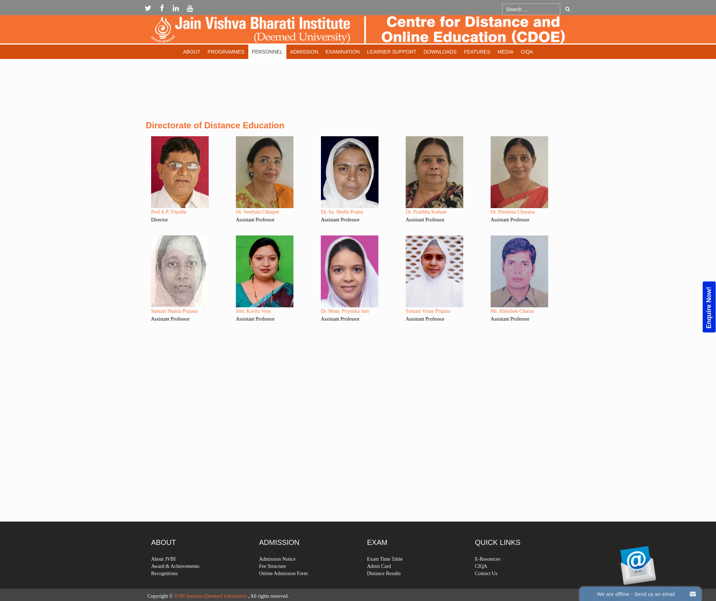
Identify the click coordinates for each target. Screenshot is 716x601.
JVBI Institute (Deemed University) (210, 596)
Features (477, 52)
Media (505, 52)
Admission (304, 52)
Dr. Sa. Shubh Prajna (342, 212)
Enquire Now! (708, 308)
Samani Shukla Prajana (156, 311)
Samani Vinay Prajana (410, 311)
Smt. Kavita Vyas (235, 311)
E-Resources (487, 575)
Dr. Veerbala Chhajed (239, 212)
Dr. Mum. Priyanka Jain (327, 311)
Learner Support (391, 52)
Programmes (226, 52)
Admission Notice (277, 575)
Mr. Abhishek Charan (494, 311)
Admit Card (379, 582)
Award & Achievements (175, 582)
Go (567, 9)
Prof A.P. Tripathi (168, 212)
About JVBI (163, 575)
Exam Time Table (385, 575)
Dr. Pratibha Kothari (408, 212)
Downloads (440, 52)
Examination (342, 52)
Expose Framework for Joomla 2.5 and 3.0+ (358, 31)
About (191, 52)
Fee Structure (272, 582)
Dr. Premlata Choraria (494, 212)
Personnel (267, 52)
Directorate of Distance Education (215, 125)
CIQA (527, 52)
